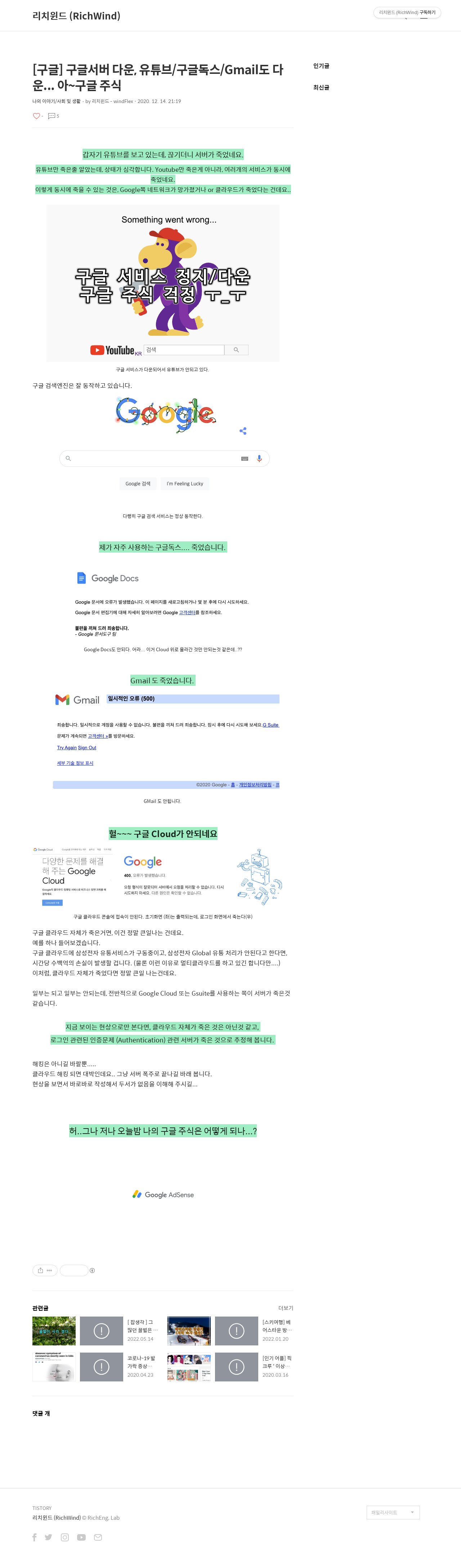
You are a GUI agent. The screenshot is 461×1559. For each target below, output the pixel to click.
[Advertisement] (163, 1194)
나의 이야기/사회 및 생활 (56, 101)
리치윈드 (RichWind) (76, 15)
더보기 (286, 1308)
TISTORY (42, 1508)
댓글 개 (41, 1413)
